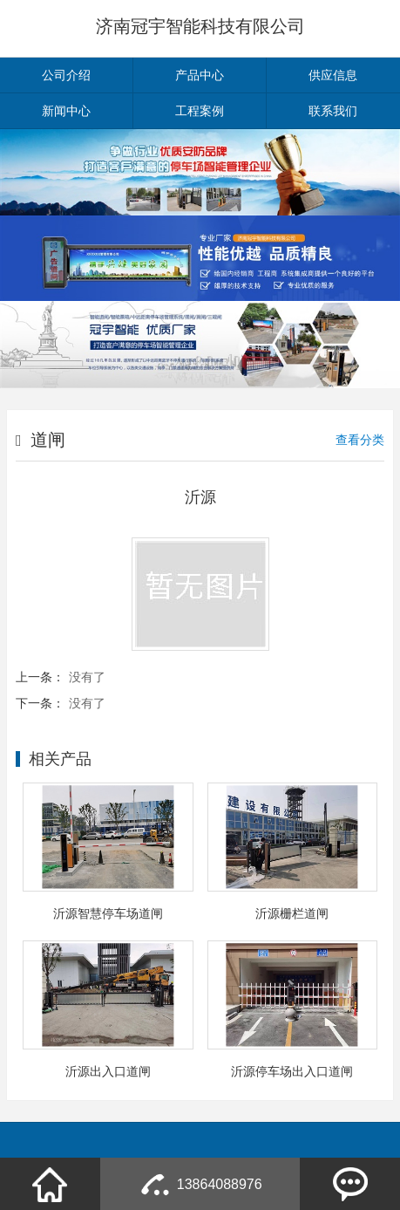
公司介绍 (66, 75)
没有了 (87, 677)
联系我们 (332, 111)
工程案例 (199, 111)
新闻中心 (66, 111)
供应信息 (332, 75)
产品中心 (199, 75)
